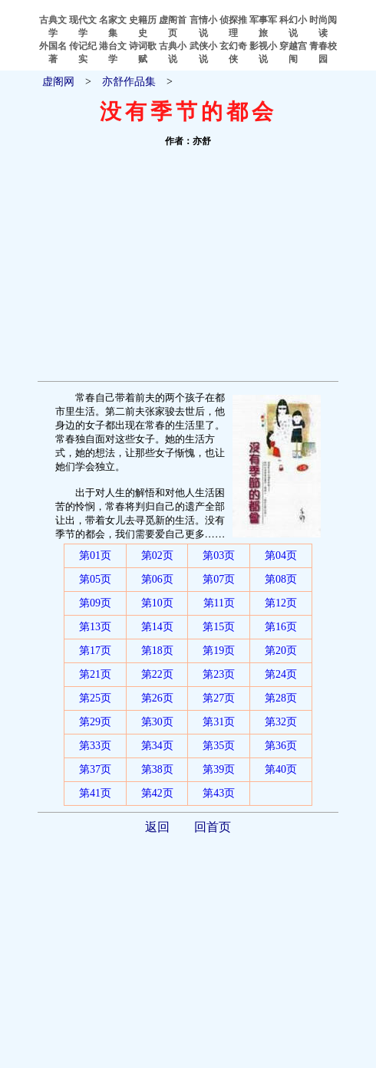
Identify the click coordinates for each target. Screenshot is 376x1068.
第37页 (95, 769)
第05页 (95, 579)
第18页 (157, 650)
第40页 (281, 769)
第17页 (95, 650)
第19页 (219, 650)
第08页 (281, 579)
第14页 (157, 627)
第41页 (95, 793)
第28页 (281, 698)
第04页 (281, 555)
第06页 (157, 579)
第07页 (219, 579)
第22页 (157, 674)
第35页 (219, 745)
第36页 (281, 745)
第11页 (219, 603)
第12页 (281, 603)
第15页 (219, 627)
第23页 (219, 674)
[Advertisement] (188, 266)
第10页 (157, 603)
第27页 (219, 698)
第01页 (95, 555)
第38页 (157, 769)
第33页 (95, 745)
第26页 (157, 698)
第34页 (157, 745)
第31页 (219, 722)
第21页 (95, 674)
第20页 (281, 650)
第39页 (219, 769)
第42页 (157, 793)
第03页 (219, 555)
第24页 (281, 674)
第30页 (157, 722)
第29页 (95, 722)
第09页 (95, 603)
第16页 (281, 627)
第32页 (281, 722)
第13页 (95, 627)
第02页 (157, 555)
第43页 (219, 793)
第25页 (95, 698)
